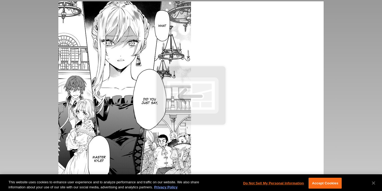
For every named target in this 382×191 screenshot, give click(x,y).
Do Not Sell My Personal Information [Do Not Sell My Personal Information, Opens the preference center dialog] (273, 184)
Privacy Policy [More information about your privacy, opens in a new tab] (165, 188)
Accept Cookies (325, 184)
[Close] (373, 184)
